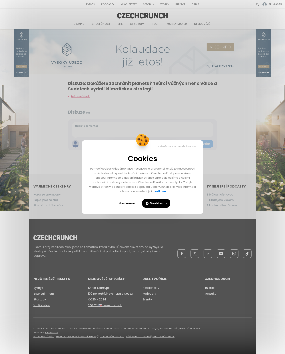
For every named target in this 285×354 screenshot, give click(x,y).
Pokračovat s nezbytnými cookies (177, 146)
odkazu (160, 191)
